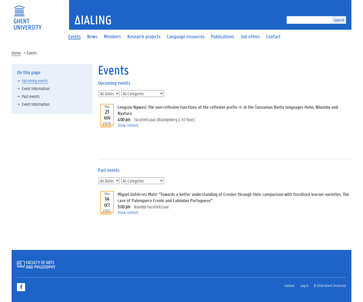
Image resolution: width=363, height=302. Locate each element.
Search (339, 20)
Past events (31, 96)
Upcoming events (35, 80)
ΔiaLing (93, 20)
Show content (128, 125)
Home (16, 53)
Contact (289, 285)
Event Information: (36, 88)
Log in (305, 285)
